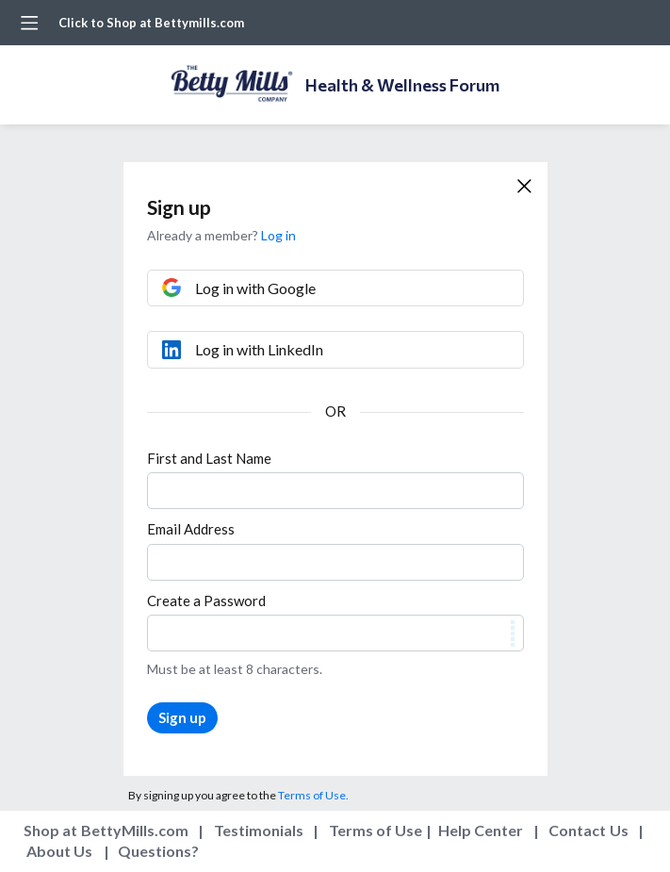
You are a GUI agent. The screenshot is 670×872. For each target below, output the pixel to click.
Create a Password (206, 600)
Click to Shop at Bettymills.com (151, 22)
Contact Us (588, 830)
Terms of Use (376, 830)
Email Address (191, 528)
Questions (154, 851)
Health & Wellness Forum (402, 84)
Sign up (182, 717)
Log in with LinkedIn (259, 349)
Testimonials (258, 830)
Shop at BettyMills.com (106, 830)
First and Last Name (209, 458)
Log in (278, 235)
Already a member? (221, 235)
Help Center (480, 830)
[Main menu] (29, 23)
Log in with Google (255, 288)
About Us (59, 851)
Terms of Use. (313, 795)
